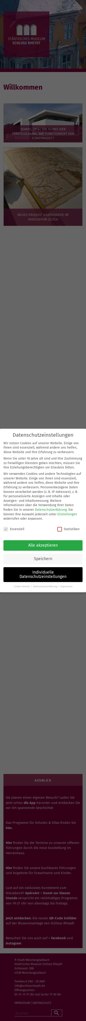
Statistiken (68, 529)
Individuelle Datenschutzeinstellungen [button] (43, 574)
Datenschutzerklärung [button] (45, 586)
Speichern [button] (43, 558)
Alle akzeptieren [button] (43, 545)
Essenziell (13, 529)
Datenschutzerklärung (51, 510)
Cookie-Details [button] (22, 586)
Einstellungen (67, 514)
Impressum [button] (66, 586)
